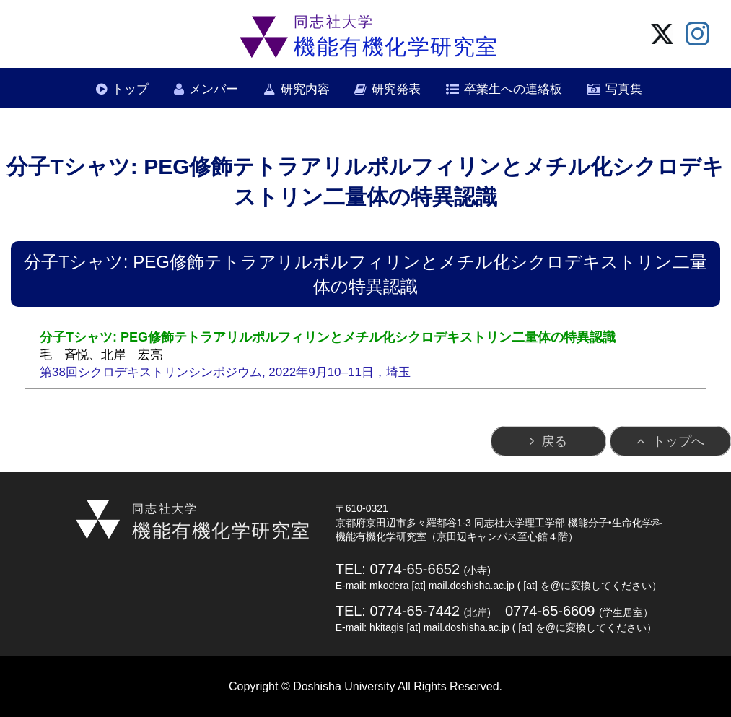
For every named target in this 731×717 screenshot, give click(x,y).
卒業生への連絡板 (513, 89)
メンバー (213, 89)
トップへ (678, 441)
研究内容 (305, 89)
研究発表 (396, 89)
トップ (130, 89)
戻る (554, 441)
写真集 (623, 89)
